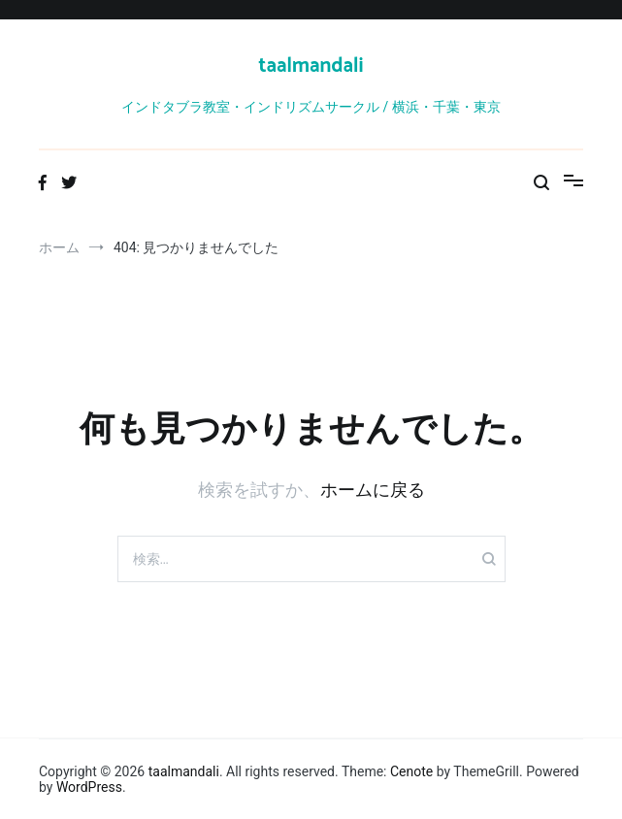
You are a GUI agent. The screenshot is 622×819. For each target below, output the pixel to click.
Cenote (411, 771)
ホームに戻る (372, 489)
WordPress (89, 787)
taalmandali (310, 65)
